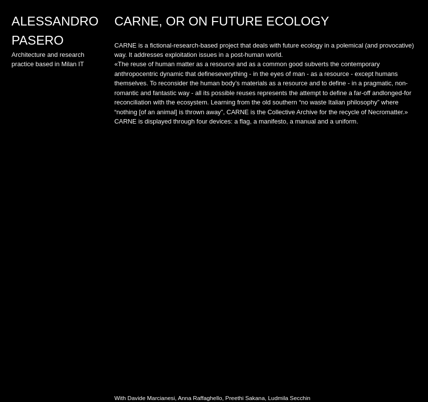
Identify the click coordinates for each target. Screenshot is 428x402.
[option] (265, 257)
